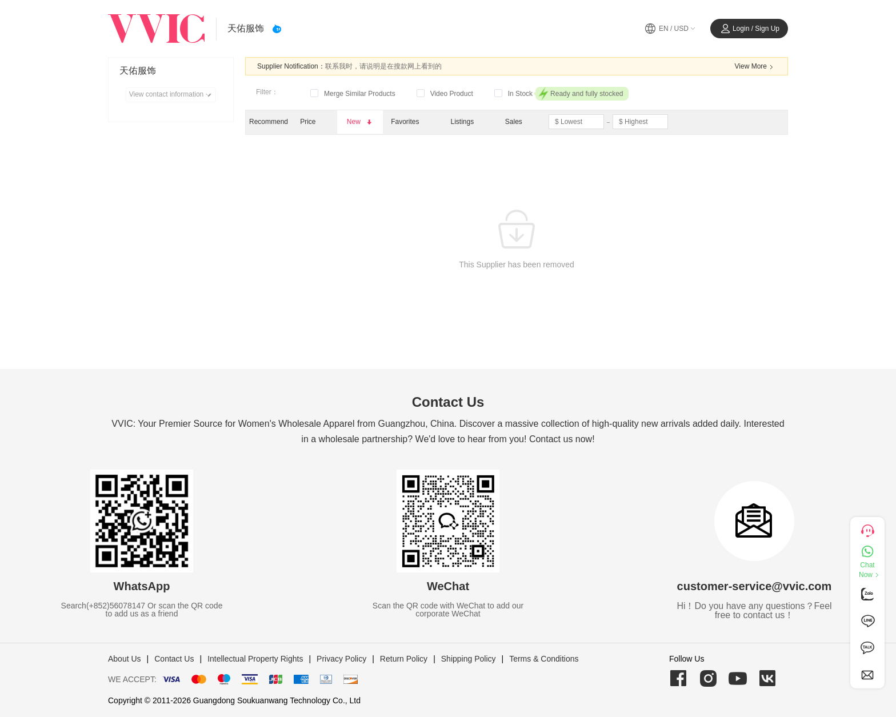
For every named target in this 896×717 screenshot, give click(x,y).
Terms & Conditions (543, 659)
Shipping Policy (468, 659)
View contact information (172, 94)
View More (755, 67)
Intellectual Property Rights (255, 659)
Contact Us (174, 659)
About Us (124, 659)
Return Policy (403, 659)
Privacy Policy (341, 659)
